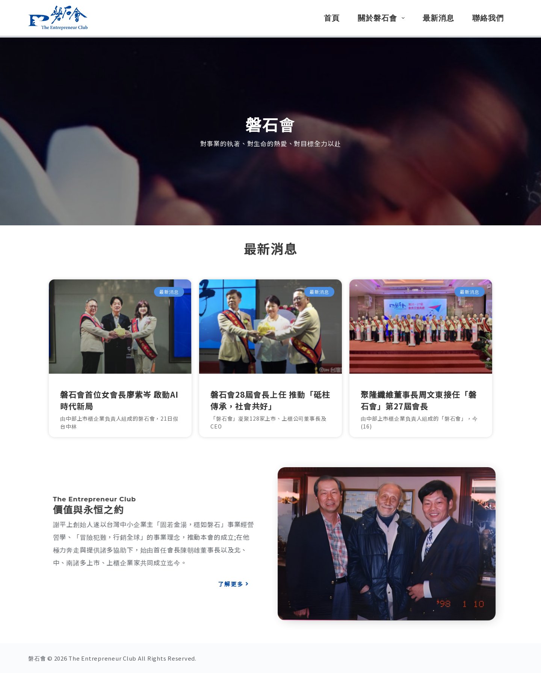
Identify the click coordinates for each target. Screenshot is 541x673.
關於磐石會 (383, 18)
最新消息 (438, 18)
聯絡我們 (488, 18)
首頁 (332, 18)
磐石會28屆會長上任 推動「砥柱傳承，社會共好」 (270, 400)
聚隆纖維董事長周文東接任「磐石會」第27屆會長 (419, 400)
